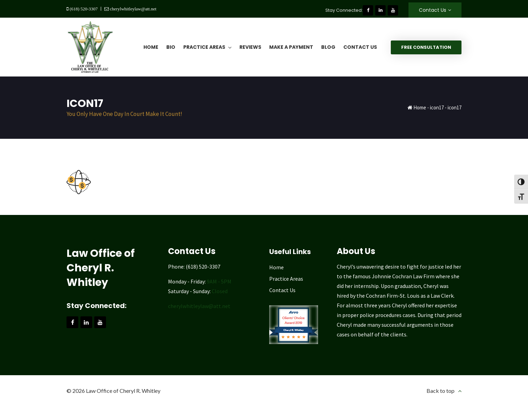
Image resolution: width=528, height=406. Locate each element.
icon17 (437, 107)
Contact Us (432, 10)
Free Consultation (426, 47)
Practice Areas (286, 278)
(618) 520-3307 (83, 9)
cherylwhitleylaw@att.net (132, 9)
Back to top (440, 390)
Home (419, 107)
